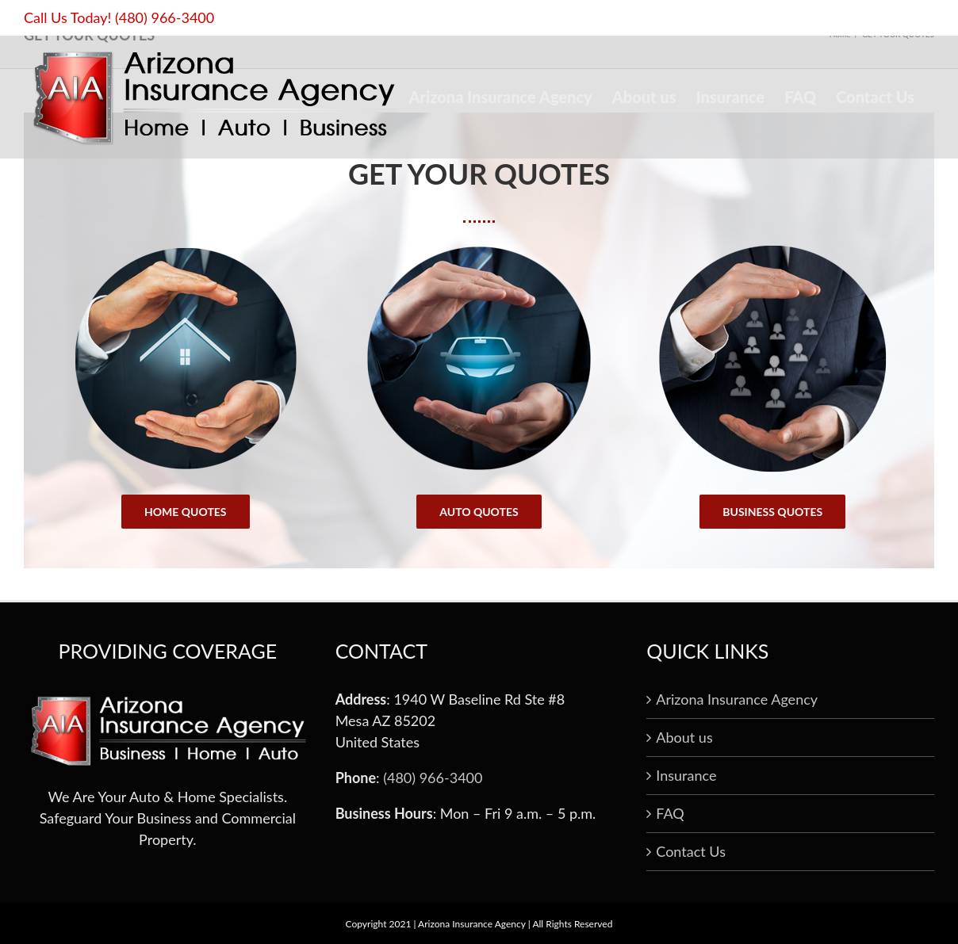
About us (684, 737)
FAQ (670, 813)
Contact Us (691, 851)
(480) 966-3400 (164, 17)
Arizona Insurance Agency (737, 699)
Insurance (686, 775)
